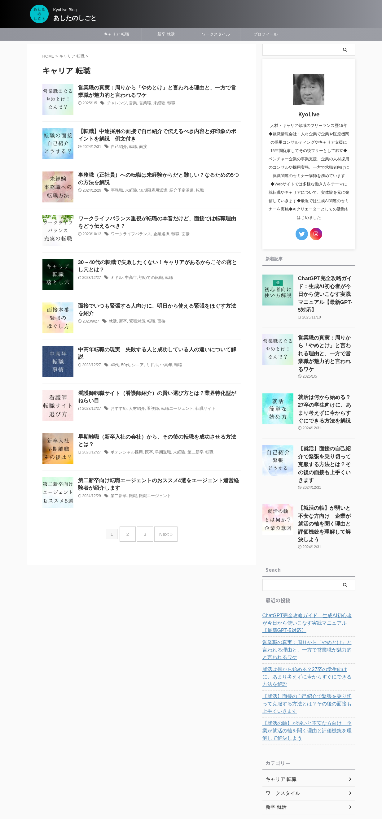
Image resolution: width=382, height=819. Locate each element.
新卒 (122, 322)
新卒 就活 (166, 34)
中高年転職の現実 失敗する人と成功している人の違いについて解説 (155, 350)
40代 (114, 358)
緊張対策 (135, 322)
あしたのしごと (78, 18)
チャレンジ (116, 104)
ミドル (116, 279)
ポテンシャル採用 (125, 453)
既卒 (146, 453)
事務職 (116, 191)
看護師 (150, 410)
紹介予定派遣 (176, 191)
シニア (136, 358)
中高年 (129, 279)
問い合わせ (228, 775)
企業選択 (157, 235)
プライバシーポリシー (193, 775)
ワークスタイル (216, 34)
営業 (131, 104)
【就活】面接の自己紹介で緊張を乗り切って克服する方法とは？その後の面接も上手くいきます (307, 646)
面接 (141, 148)
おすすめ (118, 410)
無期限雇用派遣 (150, 191)
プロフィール (265, 34)
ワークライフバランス (129, 235)
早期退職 (159, 453)
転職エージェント (172, 410)
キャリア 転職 (116, 34)
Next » (162, 531)
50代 (124, 358)
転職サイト (199, 410)
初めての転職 (148, 279)
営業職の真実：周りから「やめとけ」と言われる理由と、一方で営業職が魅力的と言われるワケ (307, 600)
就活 (112, 322)
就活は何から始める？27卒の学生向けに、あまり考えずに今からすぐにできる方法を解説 (308, 623)
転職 (167, 104)
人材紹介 (135, 410)
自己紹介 (118, 148)
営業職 (142, 104)
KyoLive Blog (185, 787)
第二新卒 (189, 453)
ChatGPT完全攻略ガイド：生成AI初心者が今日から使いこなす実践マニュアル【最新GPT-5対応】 (308, 573)
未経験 (155, 104)
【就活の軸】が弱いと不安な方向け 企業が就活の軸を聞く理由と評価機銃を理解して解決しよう (307, 673)
